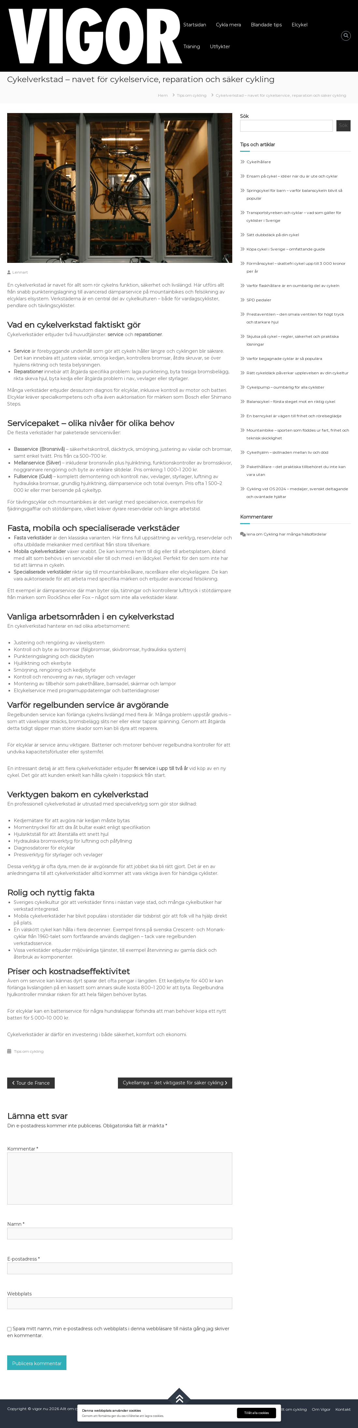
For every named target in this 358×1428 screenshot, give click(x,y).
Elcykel (300, 25)
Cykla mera (228, 25)
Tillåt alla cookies (256, 1413)
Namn (15, 1224)
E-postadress (23, 1259)
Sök (244, 116)
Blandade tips (266, 25)
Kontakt (343, 1409)
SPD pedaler (259, 299)
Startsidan (194, 25)
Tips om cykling (192, 95)
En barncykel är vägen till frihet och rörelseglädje (294, 415)
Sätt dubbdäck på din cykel (273, 234)
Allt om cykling (74, 1408)
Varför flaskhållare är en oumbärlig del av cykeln (293, 285)
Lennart (20, 272)
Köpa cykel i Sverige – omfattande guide (286, 249)
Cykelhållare (259, 161)
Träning (191, 47)
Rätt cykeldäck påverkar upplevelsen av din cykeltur (298, 372)
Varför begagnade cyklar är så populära (284, 358)
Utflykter (220, 47)
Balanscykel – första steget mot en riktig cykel (291, 401)
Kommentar (22, 1149)
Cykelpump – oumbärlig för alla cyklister (285, 387)
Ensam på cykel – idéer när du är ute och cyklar (292, 176)
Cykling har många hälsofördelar (295, 534)
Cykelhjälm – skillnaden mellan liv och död (287, 452)
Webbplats (19, 1294)
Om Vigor (321, 1409)
